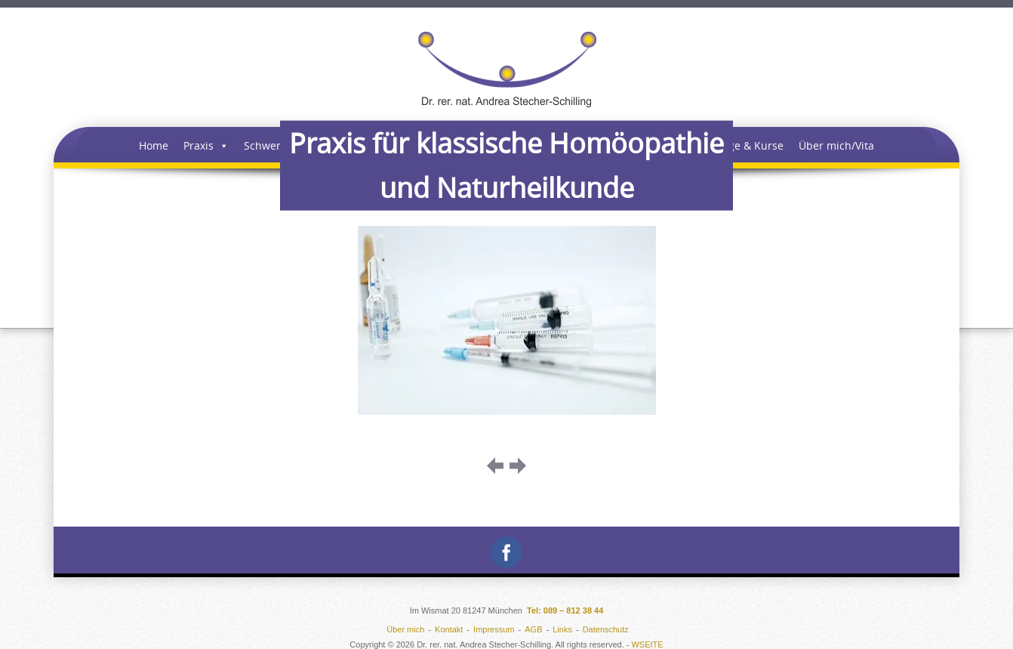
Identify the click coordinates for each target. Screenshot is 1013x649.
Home (153, 145)
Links (562, 629)
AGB (533, 629)
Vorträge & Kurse (740, 145)
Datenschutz (606, 629)
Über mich (405, 629)
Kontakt (449, 629)
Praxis (206, 145)
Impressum (493, 629)
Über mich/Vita (836, 145)
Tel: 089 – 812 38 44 (565, 610)
